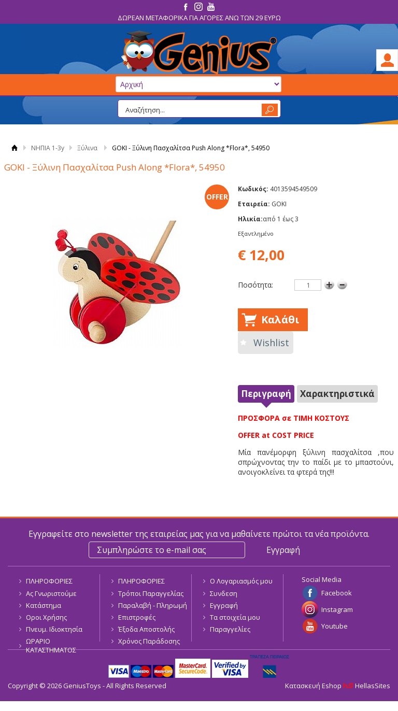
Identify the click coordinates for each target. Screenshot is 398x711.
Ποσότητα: (255, 285)
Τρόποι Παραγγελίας (150, 593)
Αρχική (14, 147)
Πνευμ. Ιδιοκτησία (54, 629)
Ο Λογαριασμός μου (241, 581)
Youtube (334, 626)
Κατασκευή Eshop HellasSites (337, 685)
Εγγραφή (224, 605)
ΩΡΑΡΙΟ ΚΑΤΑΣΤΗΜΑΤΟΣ (51, 645)
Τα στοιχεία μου (235, 617)
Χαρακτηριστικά (337, 394)
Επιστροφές (136, 617)
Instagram (337, 609)
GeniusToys (199, 53)
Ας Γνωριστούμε (51, 593)
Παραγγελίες (230, 629)
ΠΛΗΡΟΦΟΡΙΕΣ (49, 581)
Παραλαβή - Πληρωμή (152, 605)
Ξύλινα (87, 148)
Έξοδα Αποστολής (146, 629)
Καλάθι (280, 319)
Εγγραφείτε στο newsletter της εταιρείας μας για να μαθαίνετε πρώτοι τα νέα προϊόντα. (199, 533)
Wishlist (271, 342)
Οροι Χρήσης (46, 617)
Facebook (336, 593)
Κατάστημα (43, 605)
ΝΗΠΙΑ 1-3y (47, 148)
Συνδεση (223, 593)
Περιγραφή (266, 394)
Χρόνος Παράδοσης (149, 641)
